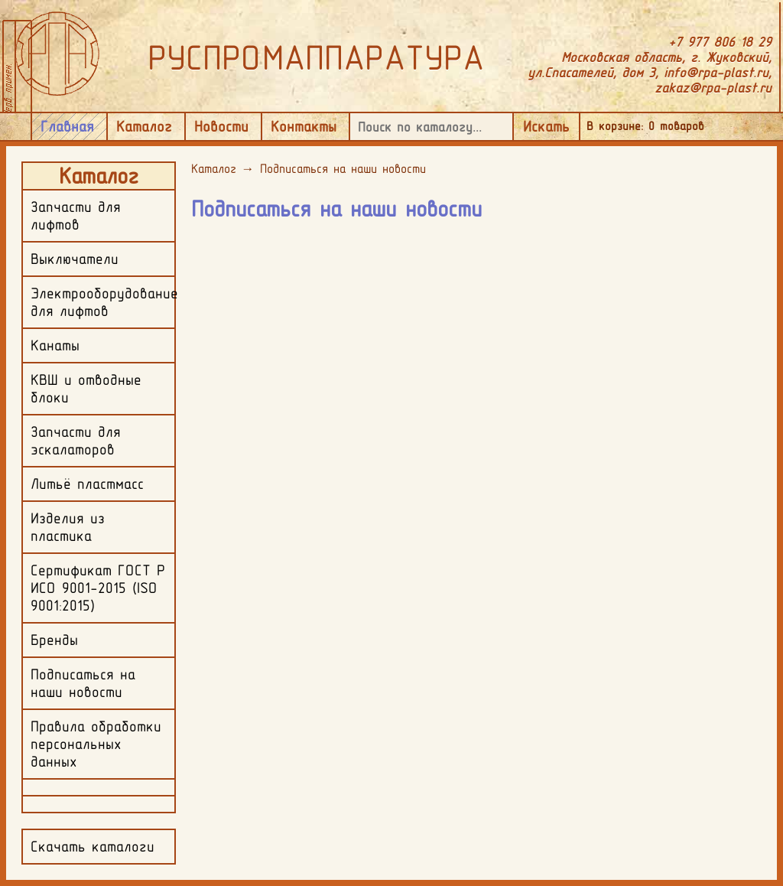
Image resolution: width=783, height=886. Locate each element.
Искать (546, 126)
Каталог (144, 126)
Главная (67, 126)
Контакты (303, 126)
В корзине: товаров (645, 125)
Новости (221, 126)
